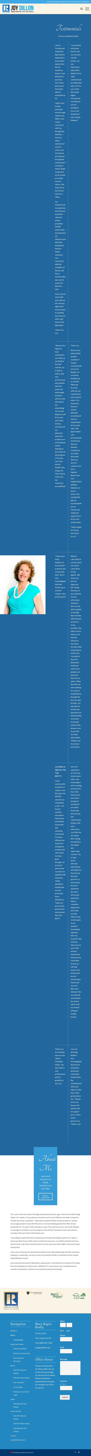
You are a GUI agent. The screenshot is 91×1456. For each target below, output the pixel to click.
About (12, 1335)
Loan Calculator (18, 1382)
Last (68, 1331)
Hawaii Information (17, 1344)
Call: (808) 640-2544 (17, 1440)
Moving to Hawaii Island (21, 1353)
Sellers (12, 1399)
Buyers (12, 1366)
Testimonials (18, 1340)
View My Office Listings (21, 1378)
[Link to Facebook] (75, 1452)
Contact (13, 1436)
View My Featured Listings (19, 1371)
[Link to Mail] (79, 1452)
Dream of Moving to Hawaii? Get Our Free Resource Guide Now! (68, 2)
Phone (63, 1335)
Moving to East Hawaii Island (21, 1393)
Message (64, 1359)
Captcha (64, 1381)
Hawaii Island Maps (20, 1349)
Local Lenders (18, 1387)
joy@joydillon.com (42, 1347)
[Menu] (86, 8)
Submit (65, 1397)
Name (63, 1321)
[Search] (80, 8)
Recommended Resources (18, 1359)
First (62, 1331)
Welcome (13, 1331)
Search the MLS (15, 1411)
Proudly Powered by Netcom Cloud (22, 1452)
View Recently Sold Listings (20, 1405)
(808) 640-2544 (45, 1343)
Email (62, 1347)
